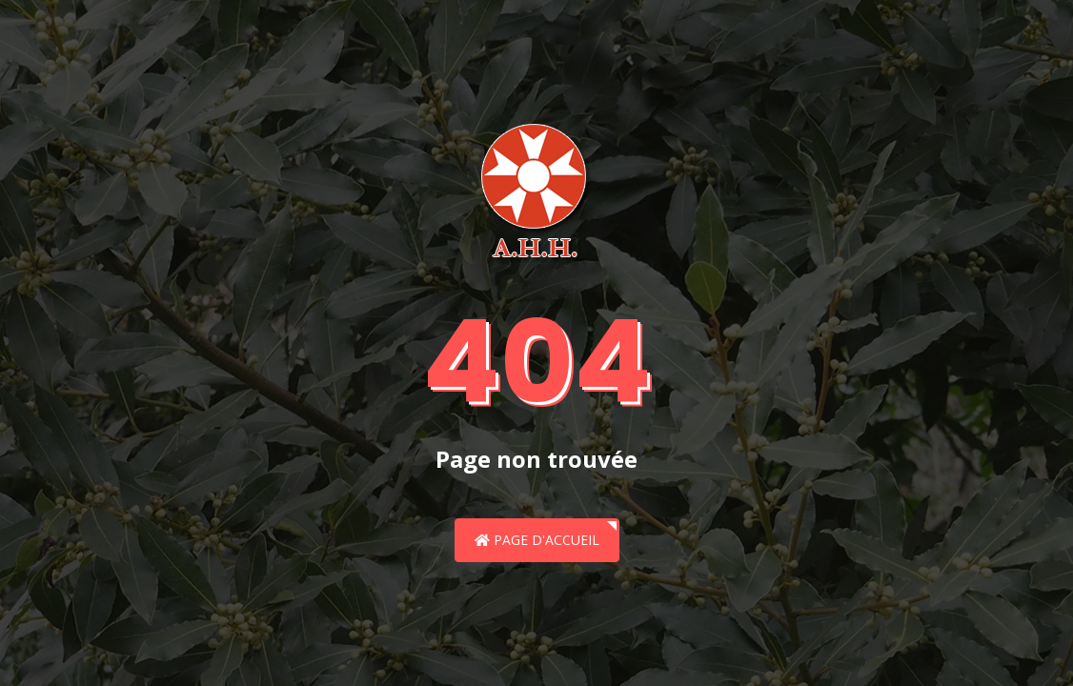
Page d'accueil (537, 540)
